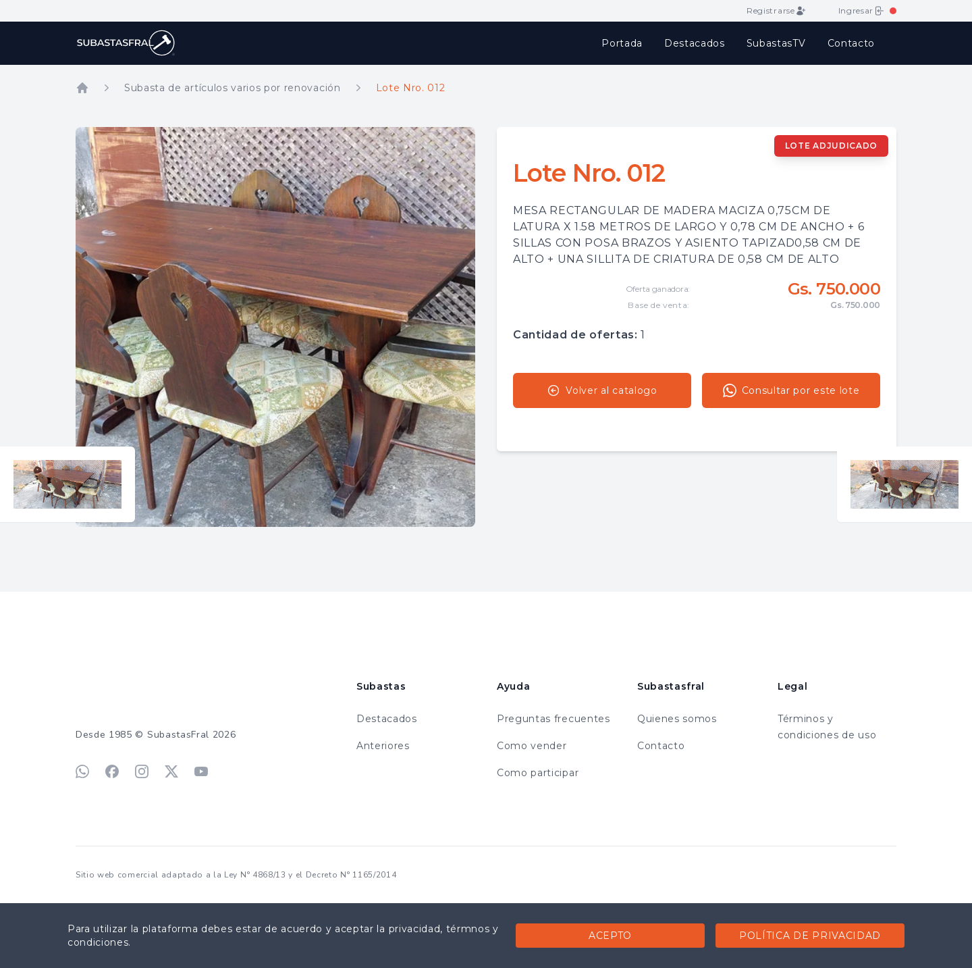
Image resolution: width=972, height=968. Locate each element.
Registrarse (776, 10)
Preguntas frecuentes (553, 719)
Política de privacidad (810, 935)
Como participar (537, 773)
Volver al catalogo (602, 390)
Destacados (694, 43)
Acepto (610, 935)
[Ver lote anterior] (67, 484)
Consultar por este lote (791, 390)
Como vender (531, 746)
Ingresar (861, 10)
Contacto (851, 43)
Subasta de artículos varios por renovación (232, 88)
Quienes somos (677, 719)
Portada (622, 43)
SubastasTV (776, 43)
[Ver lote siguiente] (904, 484)
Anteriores (383, 746)
